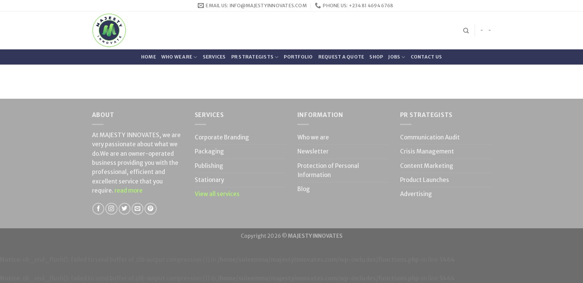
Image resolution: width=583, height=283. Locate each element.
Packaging (209, 151)
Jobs (396, 57)
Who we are (179, 57)
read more (128, 190)
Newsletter (313, 151)
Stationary (209, 179)
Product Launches (424, 179)
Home (148, 57)
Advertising (416, 194)
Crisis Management (427, 151)
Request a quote (341, 57)
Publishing (209, 165)
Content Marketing (426, 165)
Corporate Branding (222, 137)
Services (214, 57)
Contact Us (426, 57)
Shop (376, 57)
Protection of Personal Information (328, 170)
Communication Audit (430, 137)
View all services (217, 194)
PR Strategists (255, 57)
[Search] (466, 31)
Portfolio (298, 57)
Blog (303, 189)
